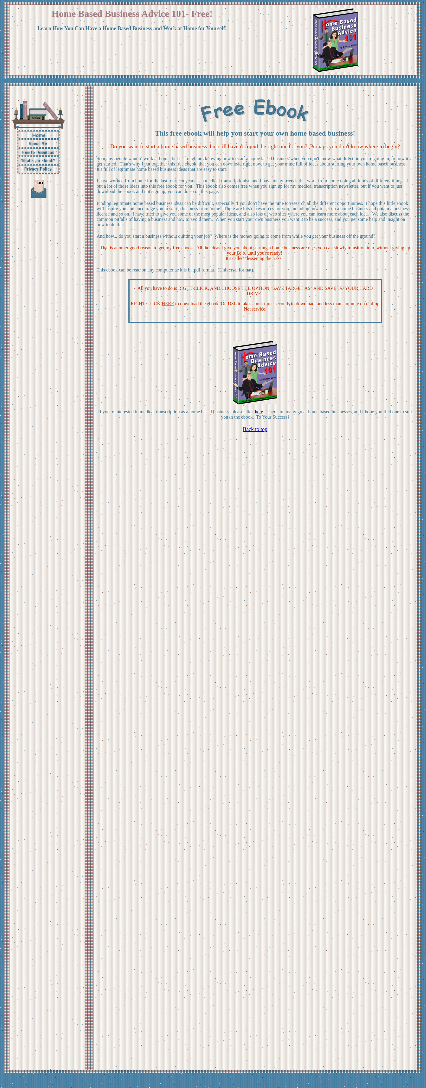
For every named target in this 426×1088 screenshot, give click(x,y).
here (259, 411)
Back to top (255, 429)
